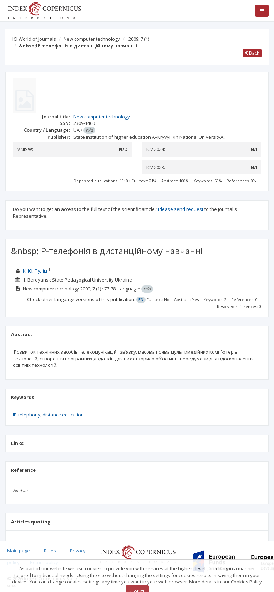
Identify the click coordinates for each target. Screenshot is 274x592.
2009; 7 (138, 39)
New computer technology (92, 39)
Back (252, 53)
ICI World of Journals (34, 39)
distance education (63, 414)
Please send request (180, 209)
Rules (50, 550)
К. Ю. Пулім (35, 271)
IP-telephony (26, 414)
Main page (18, 550)
